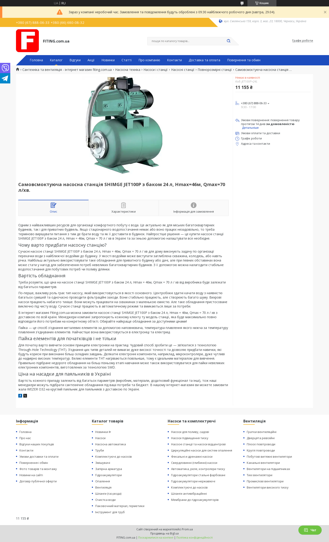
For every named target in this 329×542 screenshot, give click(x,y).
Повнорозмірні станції (215, 70)
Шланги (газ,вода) (108, 493)
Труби (99, 450)
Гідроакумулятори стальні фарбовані (198, 475)
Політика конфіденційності (194, 537)
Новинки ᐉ (103, 432)
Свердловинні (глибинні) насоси (194, 463)
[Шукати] (228, 41)
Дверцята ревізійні (261, 438)
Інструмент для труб (110, 512)
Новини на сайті (31, 475)
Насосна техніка (127, 70)
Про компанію (149, 60)
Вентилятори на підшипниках (268, 469)
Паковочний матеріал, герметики (119, 506)
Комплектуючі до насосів (113, 456)
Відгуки (75, 60)
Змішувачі (102, 463)
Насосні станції (182, 70)
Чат (310, 530)
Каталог (56, 60)
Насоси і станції (155, 70)
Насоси (100, 438)
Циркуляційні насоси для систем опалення (201, 450)
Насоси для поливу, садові (190, 432)
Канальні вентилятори (263, 463)
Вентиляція (103, 487)
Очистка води (105, 500)
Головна (36, 60)
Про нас (25, 438)
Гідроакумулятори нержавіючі (193, 481)
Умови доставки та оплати (38, 456)
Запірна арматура (108, 469)
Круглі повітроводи (261, 450)
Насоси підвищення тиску (189, 438)
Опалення (102, 481)
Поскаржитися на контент (155, 537)
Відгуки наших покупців (36, 444)
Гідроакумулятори (108, 475)
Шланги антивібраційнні (189, 493)
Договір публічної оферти (38, 481)
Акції (91, 60)
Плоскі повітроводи (261, 444)
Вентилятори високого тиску (268, 487)
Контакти (174, 60)
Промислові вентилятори (265, 481)
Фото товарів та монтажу (38, 469)
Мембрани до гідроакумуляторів (195, 500)
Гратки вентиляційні (261, 432)
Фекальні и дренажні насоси (191, 456)
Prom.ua (187, 529)
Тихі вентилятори (259, 475)
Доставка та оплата (204, 60)
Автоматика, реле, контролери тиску (198, 469)
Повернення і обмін (33, 463)
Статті (127, 60)
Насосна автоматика (110, 444)
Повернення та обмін (243, 60)
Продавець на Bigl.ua (164, 533)
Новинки (108, 60)
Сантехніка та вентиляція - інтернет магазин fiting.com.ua (67, 70)
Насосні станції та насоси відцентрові (198, 444)
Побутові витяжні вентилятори (269, 456)
